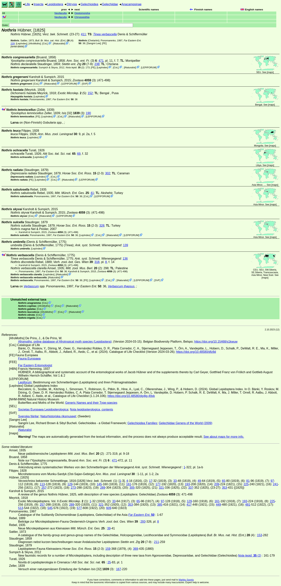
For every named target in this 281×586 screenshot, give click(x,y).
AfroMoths (34, 43)
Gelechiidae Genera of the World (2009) (185, 423)
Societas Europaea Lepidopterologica (43, 409)
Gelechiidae (110, 4)
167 (118, 569)
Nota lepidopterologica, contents (91, 409)
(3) (81, 60)
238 (97, 64)
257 (44, 487)
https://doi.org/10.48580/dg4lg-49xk (131, 396)
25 (109, 562)
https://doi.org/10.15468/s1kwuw (215, 341)
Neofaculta (61, 13)
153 (259, 535)
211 (156, 542)
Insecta (38, 4)
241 (275, 484)
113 (42, 484)
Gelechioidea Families (142, 423)
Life (27, 4)
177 (157, 484)
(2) (75, 67)
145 (99, 484)
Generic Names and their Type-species (91, 402)
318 (97, 262)
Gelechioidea (89, 4)
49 (199, 480)
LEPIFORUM (149, 67)
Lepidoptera (55, 4)
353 (224, 487)
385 (159, 504)
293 (142, 521)
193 (187, 484)
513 (20, 508)
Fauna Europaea (29, 358)
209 (216, 484)
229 (13, 43)
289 (102, 487)
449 (218, 504)
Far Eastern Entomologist (35, 365)
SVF (85, 83)
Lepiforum (24, 382)
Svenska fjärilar (28, 416)
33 (175, 480)
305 (132, 487)
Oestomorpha (82, 13)
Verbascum (31, 286)
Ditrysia (72, 4)
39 (109, 528)
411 (83, 34)
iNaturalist (59, 43)
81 (248, 480)
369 (135, 548)
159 (107, 548)
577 (79, 508)
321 (161, 487)
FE (104, 43)
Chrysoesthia (81, 17)
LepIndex (22, 43)
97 (272, 480)
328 (101, 225)
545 (50, 508)
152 (90, 93)
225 (246, 484)
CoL (45, 43)
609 (108, 508)
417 (189, 504)
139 (125, 245)
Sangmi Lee (93, 43)
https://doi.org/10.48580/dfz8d (196, 351)
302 (107, 173)
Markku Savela (186, 579)
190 (88, 113)
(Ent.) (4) (54, 40)
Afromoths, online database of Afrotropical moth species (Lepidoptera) (64, 341)
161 (128, 484)
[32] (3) (73, 113)
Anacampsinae (131, 4)
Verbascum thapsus (121, 286)
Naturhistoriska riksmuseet (58, 416)
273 (73, 487)
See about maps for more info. (223, 436)
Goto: (67, 25)
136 (125, 258)
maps (270, 72)
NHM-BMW (17, 46)
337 (190, 487)
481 (247, 504)
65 (223, 480)
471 (101, 60)
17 (150, 480)
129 (70, 484)
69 (79, 153)
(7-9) (77, 64)
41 (92, 193)
